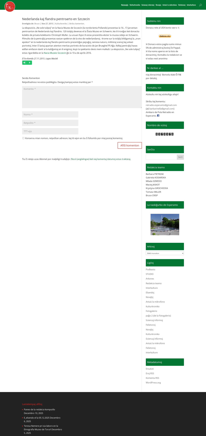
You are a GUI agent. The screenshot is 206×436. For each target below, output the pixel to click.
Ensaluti (150, 368)
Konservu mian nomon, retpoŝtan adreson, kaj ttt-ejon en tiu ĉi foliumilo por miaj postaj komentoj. (74, 138)
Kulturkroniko (135, 5)
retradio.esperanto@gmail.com (161, 105)
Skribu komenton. (77, 23)
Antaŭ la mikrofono (170, 5)
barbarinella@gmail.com (162, 108)
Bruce (37, 23)
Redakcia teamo (154, 283)
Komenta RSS (152, 378)
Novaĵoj (149, 297)
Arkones (150, 278)
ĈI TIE (178, 74)
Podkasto (150, 269)
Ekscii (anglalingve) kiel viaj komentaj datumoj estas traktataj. (101, 159)
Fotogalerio (151, 311)
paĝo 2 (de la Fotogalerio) (158, 315)
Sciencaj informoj (147, 5)
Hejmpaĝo (124, 5)
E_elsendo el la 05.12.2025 (36, 417)
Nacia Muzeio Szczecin (55, 52)
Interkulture (191, 5)
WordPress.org (153, 382)
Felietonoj (182, 5)
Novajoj (158, 5)
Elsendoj (150, 292)
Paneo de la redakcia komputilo (39, 409)
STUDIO (149, 274)
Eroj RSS (150, 373)
